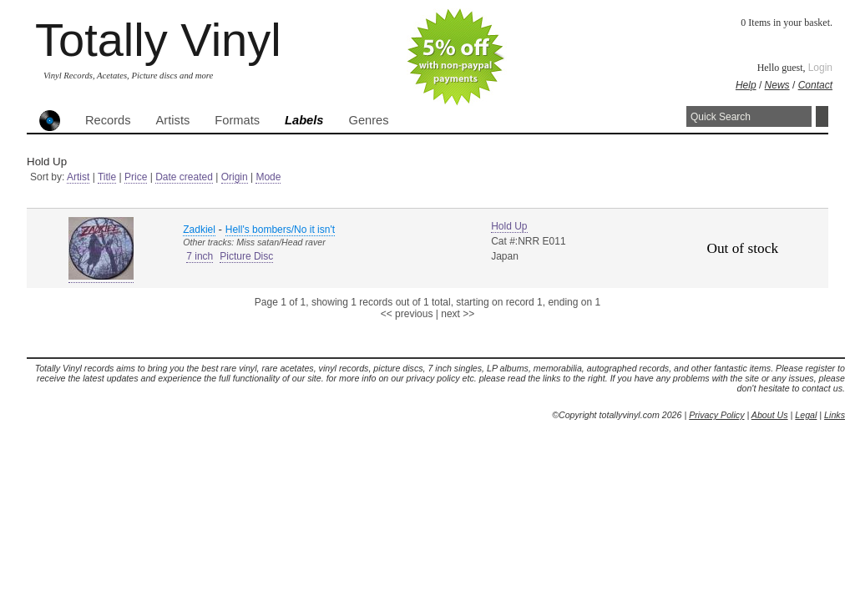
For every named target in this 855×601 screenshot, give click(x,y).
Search (822, 116)
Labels (304, 120)
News (777, 85)
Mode (268, 177)
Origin (234, 177)
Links (834, 415)
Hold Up (509, 226)
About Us (769, 415)
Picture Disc (246, 256)
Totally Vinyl (158, 39)
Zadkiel (199, 229)
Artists (173, 120)
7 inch (199, 256)
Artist (78, 177)
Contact (815, 85)
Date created (184, 177)
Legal (806, 415)
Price (135, 177)
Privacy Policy (716, 415)
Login (820, 67)
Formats (237, 120)
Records (108, 120)
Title (107, 177)
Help (746, 85)
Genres (368, 120)
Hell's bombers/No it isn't (280, 229)
